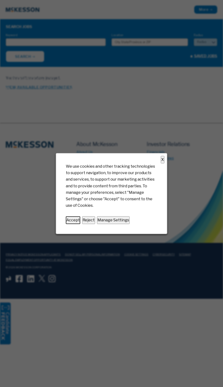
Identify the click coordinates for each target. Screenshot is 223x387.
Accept (73, 220)
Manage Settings (113, 220)
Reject (89, 220)
